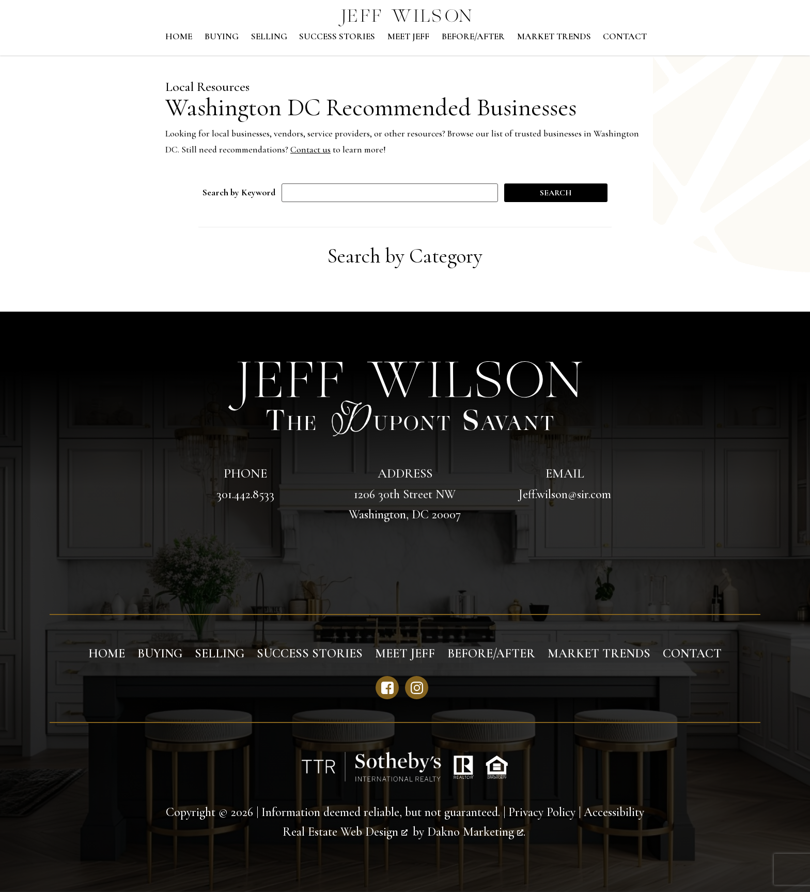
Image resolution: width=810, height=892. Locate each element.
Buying (222, 36)
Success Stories (337, 36)
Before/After (473, 36)
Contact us (310, 149)
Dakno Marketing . (476, 831)
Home (178, 36)
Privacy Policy (541, 812)
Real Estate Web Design (345, 831)
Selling (269, 36)
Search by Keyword (238, 192)
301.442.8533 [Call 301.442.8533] (245, 494)
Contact (625, 36)
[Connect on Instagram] (416, 687)
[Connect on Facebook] (387, 687)
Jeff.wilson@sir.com (565, 494)
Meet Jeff (408, 36)
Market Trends (554, 36)
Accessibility (614, 812)
